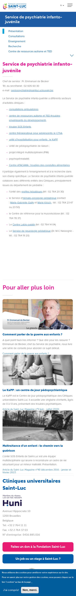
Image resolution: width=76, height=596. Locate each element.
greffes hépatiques (31, 191)
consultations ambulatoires (23, 109)
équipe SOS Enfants (20, 126)
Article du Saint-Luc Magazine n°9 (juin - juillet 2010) (31, 409)
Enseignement (16, 41)
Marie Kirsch (44, 202)
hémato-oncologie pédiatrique (39, 198)
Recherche (14, 46)
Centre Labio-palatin (24, 224)
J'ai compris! (11, 590)
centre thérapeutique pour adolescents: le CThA (35, 133)
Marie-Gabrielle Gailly (22, 202)
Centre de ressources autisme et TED (30, 51)
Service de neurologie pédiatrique (32, 230)
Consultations (16, 36)
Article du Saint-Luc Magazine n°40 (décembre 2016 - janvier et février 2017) (37, 471)
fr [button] (62, 5)
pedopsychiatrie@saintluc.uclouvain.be (32, 90)
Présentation (15, 31)
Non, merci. (30, 590)
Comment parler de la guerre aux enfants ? (26, 353)
